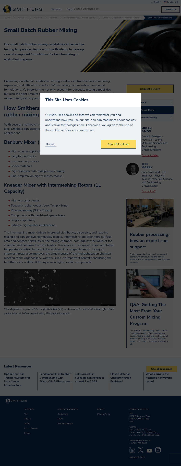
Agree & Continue (118, 144)
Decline (50, 144)
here (82, 125)
